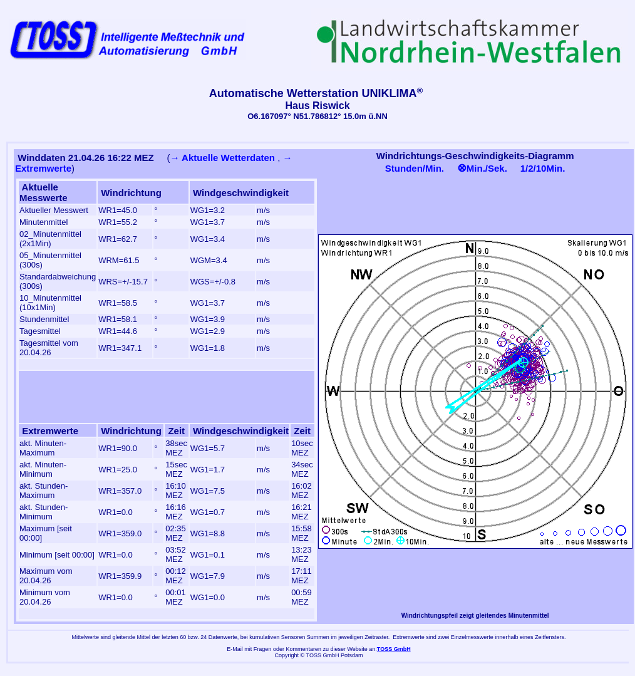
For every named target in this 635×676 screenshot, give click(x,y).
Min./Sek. (482, 168)
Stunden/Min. (414, 168)
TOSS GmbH (394, 649)
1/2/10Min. (542, 168)
